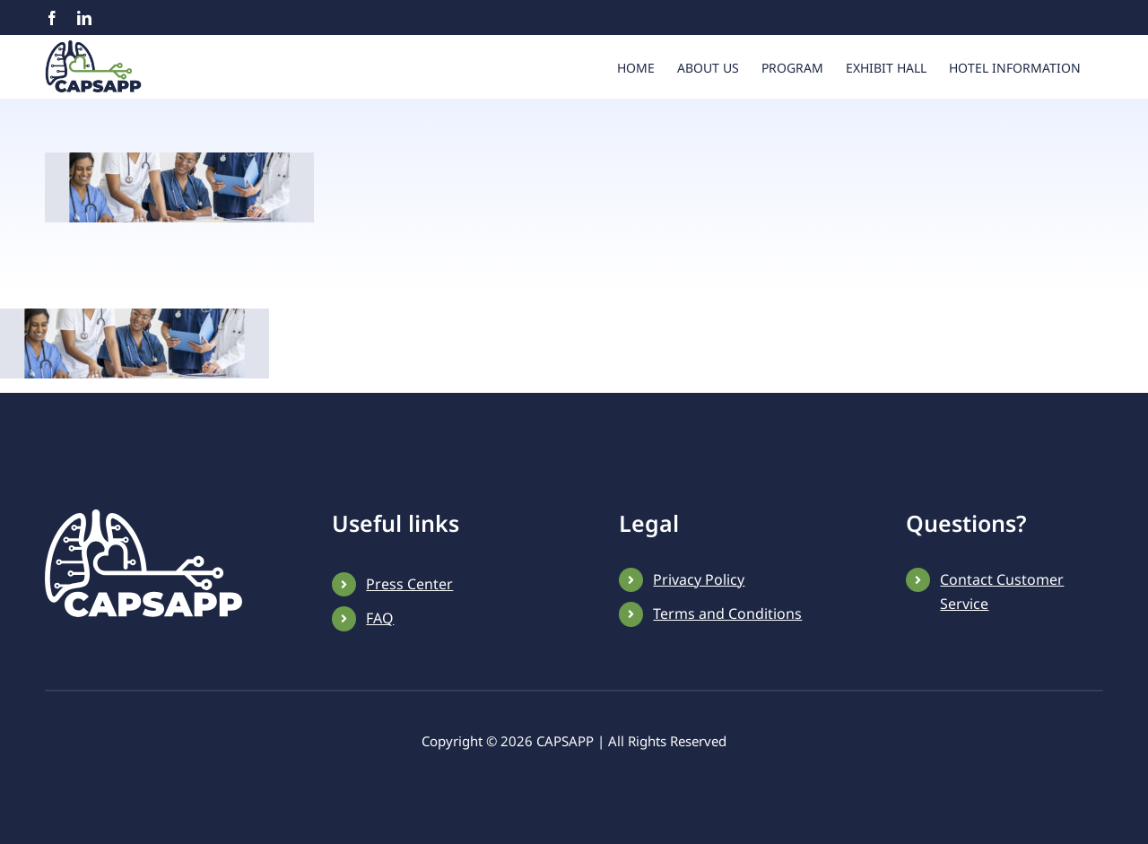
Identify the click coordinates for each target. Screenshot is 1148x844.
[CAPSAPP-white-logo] (143, 571)
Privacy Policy (698, 634)
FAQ (380, 673)
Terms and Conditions (727, 668)
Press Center (409, 638)
